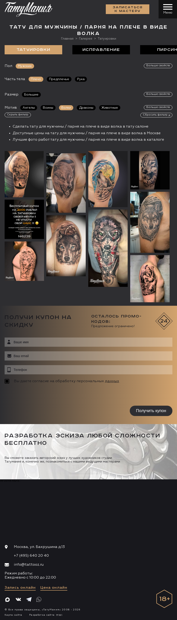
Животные (109, 107)
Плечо (36, 79)
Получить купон (151, 410)
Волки (66, 107)
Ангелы (29, 107)
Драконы (86, 107)
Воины (48, 107)
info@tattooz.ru (29, 565)
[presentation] (34, 395)
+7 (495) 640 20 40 (31, 556)
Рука (81, 79)
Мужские (25, 66)
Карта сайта (13, 615)
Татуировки (33, 49)
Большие (31, 94)
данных (112, 381)
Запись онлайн (20, 588)
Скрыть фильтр (17, 114)
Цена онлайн (53, 588)
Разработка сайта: (45, 615)
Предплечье (59, 79)
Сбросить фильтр (155, 115)
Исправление (101, 49)
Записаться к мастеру (128, 9)
